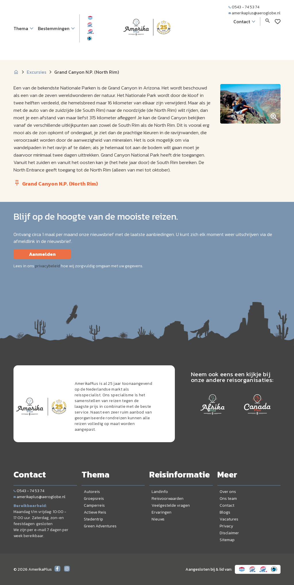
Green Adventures (100, 526)
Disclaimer (229, 533)
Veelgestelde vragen (171, 505)
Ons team (228, 499)
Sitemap (227, 540)
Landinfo (160, 492)
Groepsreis (94, 499)
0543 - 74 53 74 (244, 7)
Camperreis (94, 505)
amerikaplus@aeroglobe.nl (255, 13)
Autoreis (92, 492)
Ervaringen (161, 512)
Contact (227, 505)
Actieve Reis (95, 512)
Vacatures (229, 519)
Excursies (36, 72)
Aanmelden (42, 254)
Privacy (226, 526)
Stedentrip (93, 519)
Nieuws (158, 519)
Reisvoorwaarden (167, 499)
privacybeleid (47, 266)
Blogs (225, 512)
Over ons (228, 492)
